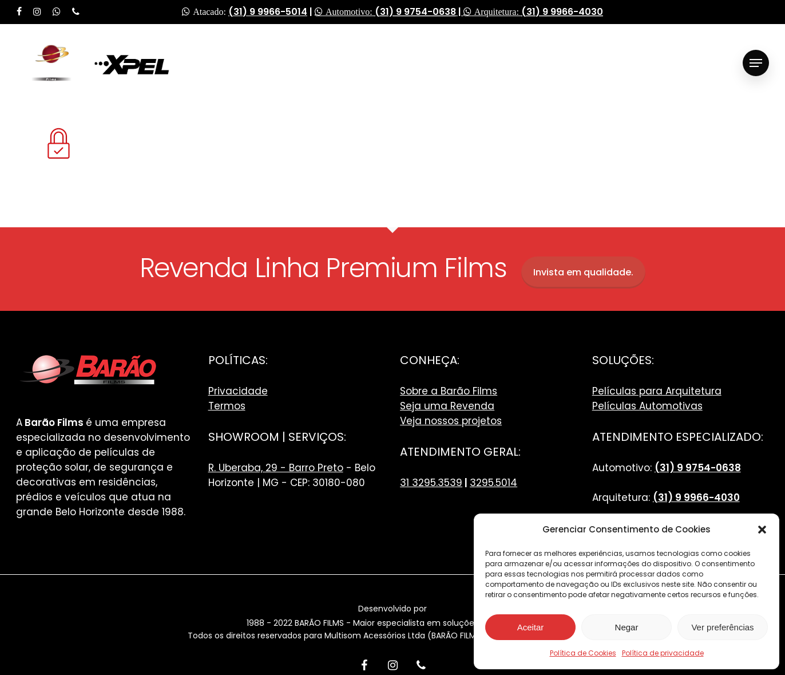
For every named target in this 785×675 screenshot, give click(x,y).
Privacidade (238, 391)
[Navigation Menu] (756, 63)
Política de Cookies (583, 653)
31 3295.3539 (431, 483)
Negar (627, 627)
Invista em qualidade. (583, 272)
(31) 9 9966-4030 (562, 11)
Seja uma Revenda (447, 406)
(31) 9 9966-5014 (267, 11)
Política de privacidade (663, 653)
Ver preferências (722, 627)
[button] (762, 529)
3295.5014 (493, 483)
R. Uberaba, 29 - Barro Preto (275, 468)
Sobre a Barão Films (448, 391)
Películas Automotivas (647, 406)
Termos (226, 406)
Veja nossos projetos (451, 421)
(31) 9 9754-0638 (415, 11)
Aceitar (530, 627)
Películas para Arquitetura (656, 391)
